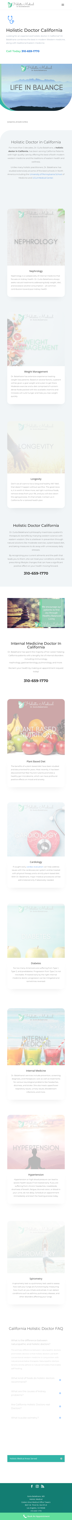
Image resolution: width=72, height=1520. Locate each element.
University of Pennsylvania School (46, 174)
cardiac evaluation (35, 867)
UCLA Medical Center (42, 178)
